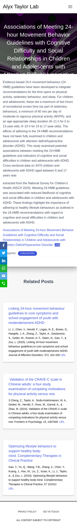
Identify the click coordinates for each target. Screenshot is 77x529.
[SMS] (3, 283)
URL (63, 355)
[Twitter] (3, 253)
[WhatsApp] (3, 268)
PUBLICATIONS (27, 253)
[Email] (3, 276)
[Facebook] (3, 245)
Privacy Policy (27, 511)
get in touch (51, 511)
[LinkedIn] (3, 260)
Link (57, 244)
